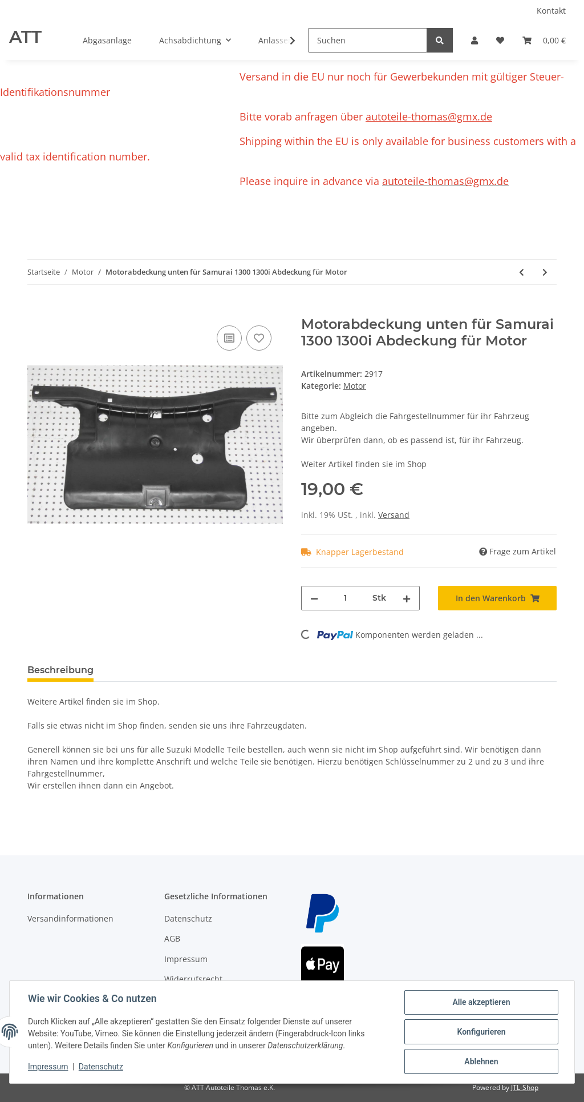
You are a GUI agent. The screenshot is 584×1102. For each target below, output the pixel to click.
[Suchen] (367, 40)
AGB (172, 938)
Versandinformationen (70, 918)
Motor (354, 385)
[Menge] (345, 598)
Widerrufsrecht (193, 979)
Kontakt (551, 10)
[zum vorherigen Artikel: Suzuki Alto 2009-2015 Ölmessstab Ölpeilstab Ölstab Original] (521, 272)
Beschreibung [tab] (60, 670)
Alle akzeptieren (481, 1002)
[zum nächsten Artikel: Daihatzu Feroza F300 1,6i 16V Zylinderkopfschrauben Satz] (545, 272)
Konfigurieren (481, 1031)
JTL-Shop (524, 1087)
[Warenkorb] (544, 40)
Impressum (186, 959)
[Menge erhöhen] (406, 598)
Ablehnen (481, 1061)
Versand (393, 514)
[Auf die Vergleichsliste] (229, 338)
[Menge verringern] (314, 598)
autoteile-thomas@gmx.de (429, 116)
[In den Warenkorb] (36, 310)
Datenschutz (188, 918)
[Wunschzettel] (500, 40)
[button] (474, 40)
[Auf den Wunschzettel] (258, 338)
